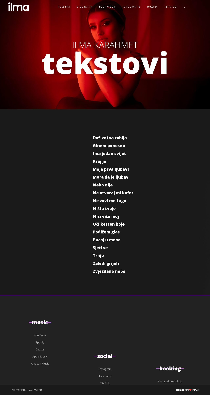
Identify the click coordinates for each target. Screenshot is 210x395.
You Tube (40, 384)
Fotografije (132, 7)
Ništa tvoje (104, 208)
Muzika (152, 7)
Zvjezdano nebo (109, 271)
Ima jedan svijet (109, 153)
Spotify (40, 392)
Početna (64, 7)
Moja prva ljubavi (111, 169)
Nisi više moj (106, 216)
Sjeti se (100, 247)
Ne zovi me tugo (109, 200)
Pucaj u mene (107, 239)
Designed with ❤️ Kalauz (187, 390)
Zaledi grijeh (106, 263)
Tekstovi (171, 7)
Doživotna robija (110, 137)
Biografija (85, 7)
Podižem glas (106, 232)
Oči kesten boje (109, 224)
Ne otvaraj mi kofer (113, 192)
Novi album (107, 7)
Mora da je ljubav (110, 177)
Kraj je (99, 161)
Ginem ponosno (109, 145)
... (185, 7)
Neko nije (103, 185)
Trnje (98, 255)
